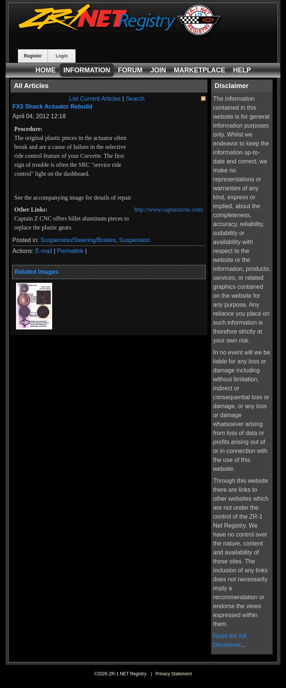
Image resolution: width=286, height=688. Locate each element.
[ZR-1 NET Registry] (120, 35)
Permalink (70, 251)
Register (33, 56)
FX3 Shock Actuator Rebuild (52, 106)
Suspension (134, 240)
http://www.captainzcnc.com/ (169, 209)
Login (61, 56)
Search (134, 99)
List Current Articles (95, 99)
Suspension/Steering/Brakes (78, 240)
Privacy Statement (173, 673)
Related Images (36, 272)
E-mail (43, 251)
